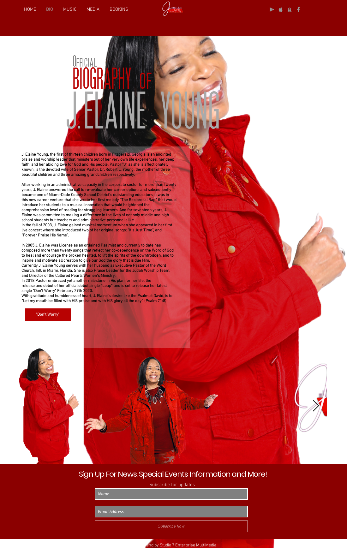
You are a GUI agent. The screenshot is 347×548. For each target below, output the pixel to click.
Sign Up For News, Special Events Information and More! (173, 474)
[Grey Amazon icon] (289, 9)
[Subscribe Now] (171, 526)
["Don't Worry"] (48, 314)
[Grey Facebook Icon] (298, 9)
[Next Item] (316, 406)
